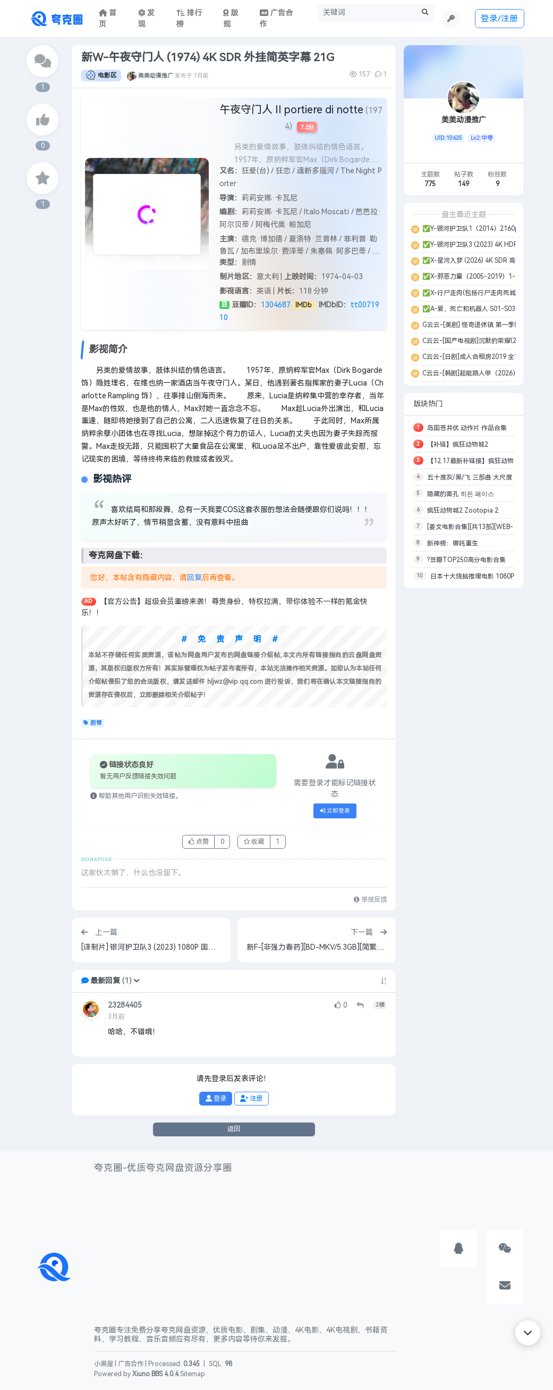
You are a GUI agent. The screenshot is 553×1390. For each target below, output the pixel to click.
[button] (136, 981)
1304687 (276, 305)
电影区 (101, 75)
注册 (251, 1098)
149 (463, 184)
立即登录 (335, 811)
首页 (108, 18)
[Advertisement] (463, 755)
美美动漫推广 (155, 75)
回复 (194, 578)
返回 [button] (233, 1129)
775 (430, 184)
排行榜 (189, 18)
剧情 (92, 723)
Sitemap (192, 1374)
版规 (231, 18)
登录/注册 (499, 18)
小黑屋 (103, 1364)
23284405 (125, 1005)
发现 (146, 18)
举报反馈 (370, 899)
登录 (216, 1098)
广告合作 (130, 1364)
